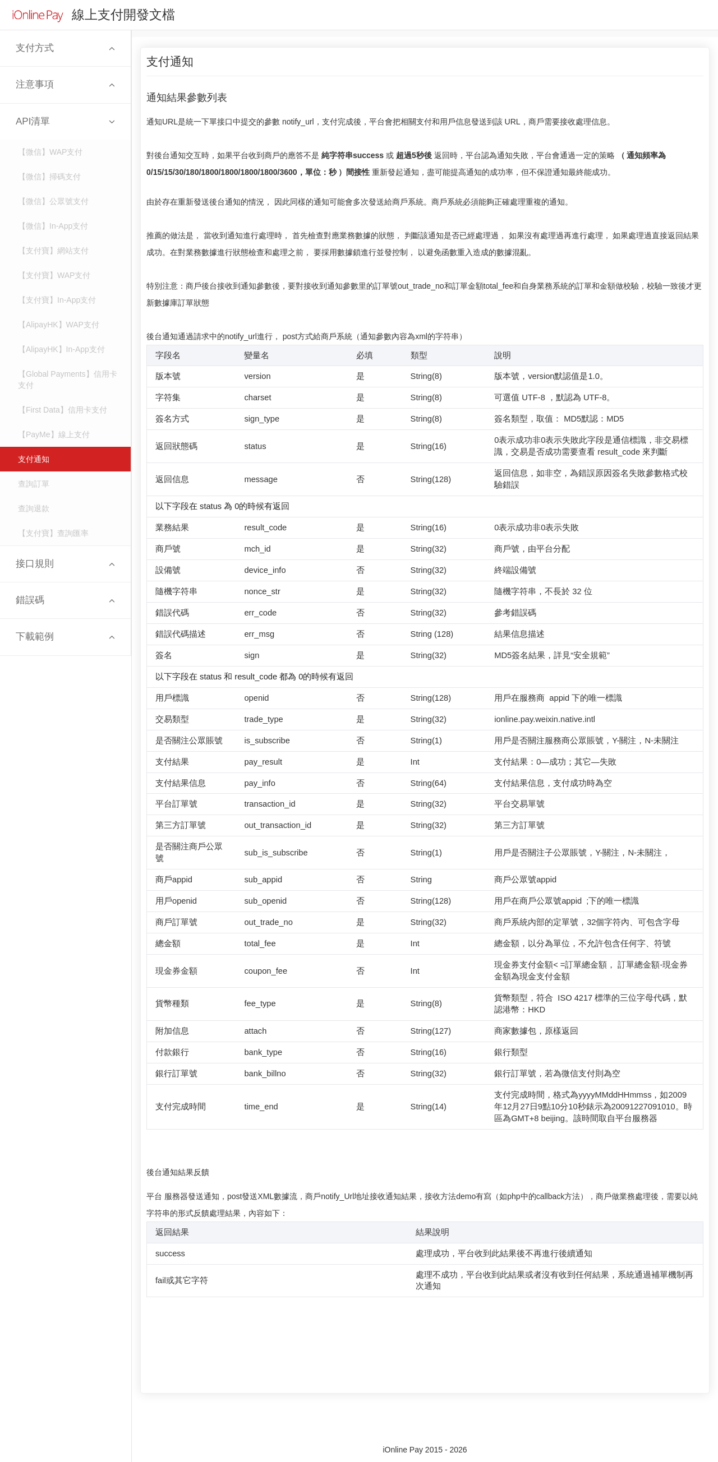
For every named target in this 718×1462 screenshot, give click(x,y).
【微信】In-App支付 (53, 225)
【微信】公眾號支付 (53, 201)
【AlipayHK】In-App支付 (61, 349)
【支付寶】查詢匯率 (53, 533)
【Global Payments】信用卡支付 (67, 379)
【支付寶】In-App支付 (57, 299)
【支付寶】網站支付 (53, 250)
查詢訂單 (33, 483)
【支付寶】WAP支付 (54, 275)
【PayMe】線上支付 (54, 434)
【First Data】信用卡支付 (62, 409)
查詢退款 (33, 508)
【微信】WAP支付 (50, 151)
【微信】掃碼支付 (49, 176)
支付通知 (33, 459)
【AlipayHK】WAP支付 (58, 324)
